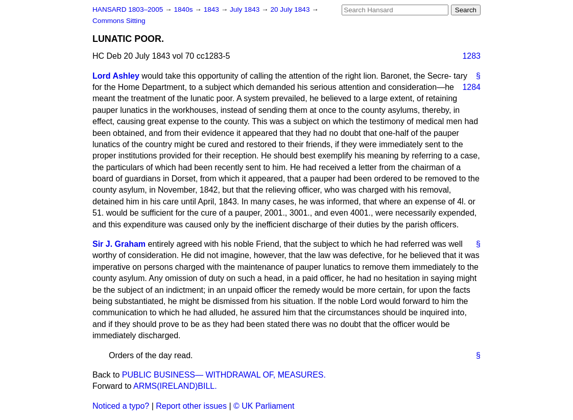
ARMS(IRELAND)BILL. (175, 386)
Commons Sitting (119, 21)
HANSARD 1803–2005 (127, 9)
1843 (212, 9)
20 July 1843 (291, 9)
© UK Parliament (263, 406)
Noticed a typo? (120, 406)
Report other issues (191, 406)
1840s (184, 9)
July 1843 (245, 9)
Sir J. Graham (119, 244)
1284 (471, 87)
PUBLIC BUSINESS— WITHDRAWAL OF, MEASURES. (224, 374)
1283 (471, 56)
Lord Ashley (115, 76)
